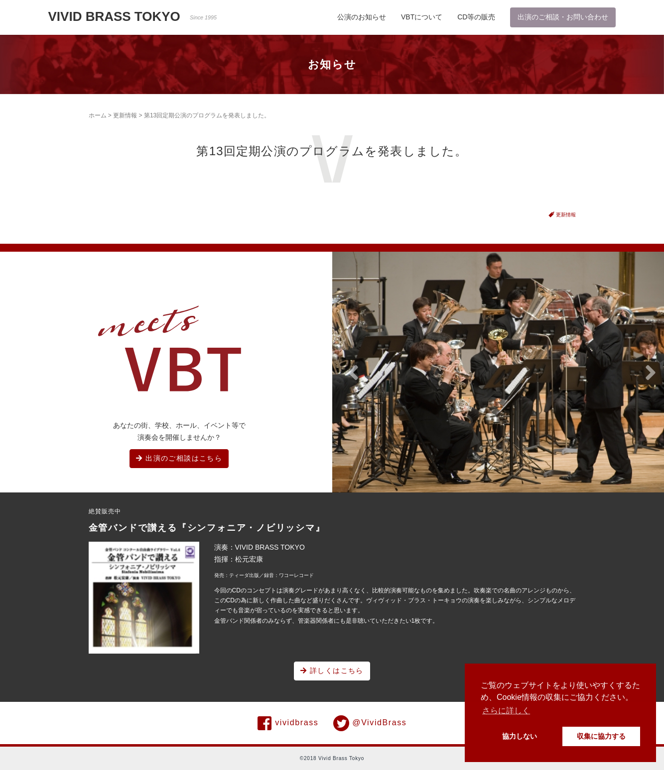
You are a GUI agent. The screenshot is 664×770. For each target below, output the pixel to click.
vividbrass (288, 723)
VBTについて (421, 17)
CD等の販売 (476, 17)
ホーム (98, 115)
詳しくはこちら (332, 670)
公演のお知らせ (361, 17)
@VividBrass (369, 723)
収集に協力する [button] (601, 736)
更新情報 (125, 115)
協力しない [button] (519, 736)
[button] (353, 373)
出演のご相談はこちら (179, 458)
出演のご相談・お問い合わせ (563, 17)
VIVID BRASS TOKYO (132, 16)
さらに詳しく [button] (506, 710)
